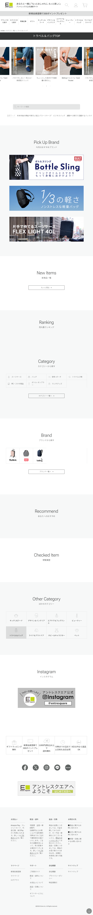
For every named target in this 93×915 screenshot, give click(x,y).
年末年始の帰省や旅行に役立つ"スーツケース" (34, 116)
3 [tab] (50, 86)
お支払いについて (36, 883)
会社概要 (52, 872)
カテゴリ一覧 (10, 31)
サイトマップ (73, 872)
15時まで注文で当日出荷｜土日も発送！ (46, 13)
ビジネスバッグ (59, 116)
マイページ (15, 876)
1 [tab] (43, 86)
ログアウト (15, 880)
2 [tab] (46, 86)
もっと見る (45, 288)
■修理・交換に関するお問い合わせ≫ (74, 841)
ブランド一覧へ (45, 472)
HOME (3, 31)
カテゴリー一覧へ (45, 396)
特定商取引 (53, 883)
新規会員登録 (16, 872)
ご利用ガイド (35, 872)
